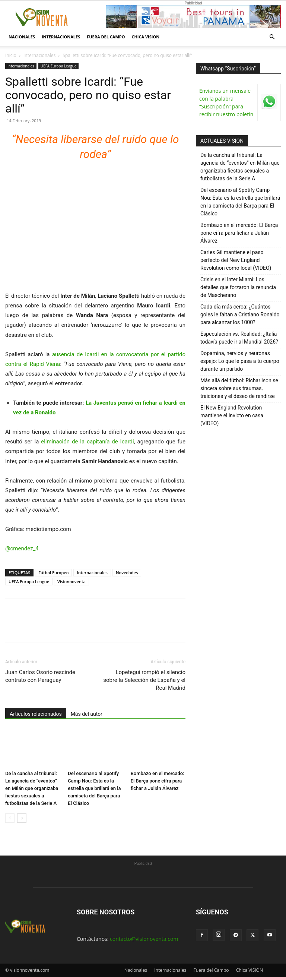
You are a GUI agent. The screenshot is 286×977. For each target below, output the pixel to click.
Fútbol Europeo (53, 572)
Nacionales (22, 36)
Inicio (10, 55)
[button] (272, 37)
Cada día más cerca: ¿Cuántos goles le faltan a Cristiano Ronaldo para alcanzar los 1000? (240, 314)
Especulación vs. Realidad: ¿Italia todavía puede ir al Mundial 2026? (239, 338)
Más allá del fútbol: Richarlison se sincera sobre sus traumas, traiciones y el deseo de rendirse (239, 388)
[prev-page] (10, 818)
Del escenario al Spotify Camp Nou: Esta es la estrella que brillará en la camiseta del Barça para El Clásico (94, 788)
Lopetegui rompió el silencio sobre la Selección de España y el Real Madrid (144, 680)
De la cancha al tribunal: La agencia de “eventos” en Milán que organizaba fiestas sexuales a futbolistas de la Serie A (31, 788)
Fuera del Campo (106, 36)
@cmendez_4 (22, 548)
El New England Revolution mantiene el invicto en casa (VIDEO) (231, 415)
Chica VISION (145, 36)
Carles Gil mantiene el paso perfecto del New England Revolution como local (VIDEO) (235, 260)
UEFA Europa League (59, 66)
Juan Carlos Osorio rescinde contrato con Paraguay (40, 676)
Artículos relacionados (36, 714)
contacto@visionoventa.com (144, 938)
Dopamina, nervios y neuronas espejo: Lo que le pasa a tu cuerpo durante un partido (239, 361)
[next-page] (21, 818)
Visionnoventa (71, 581)
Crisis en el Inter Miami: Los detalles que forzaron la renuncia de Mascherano (238, 287)
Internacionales (61, 36)
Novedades (127, 572)
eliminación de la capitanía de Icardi (87, 441)
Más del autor (86, 714)
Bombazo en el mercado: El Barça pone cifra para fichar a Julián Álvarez (157, 781)
